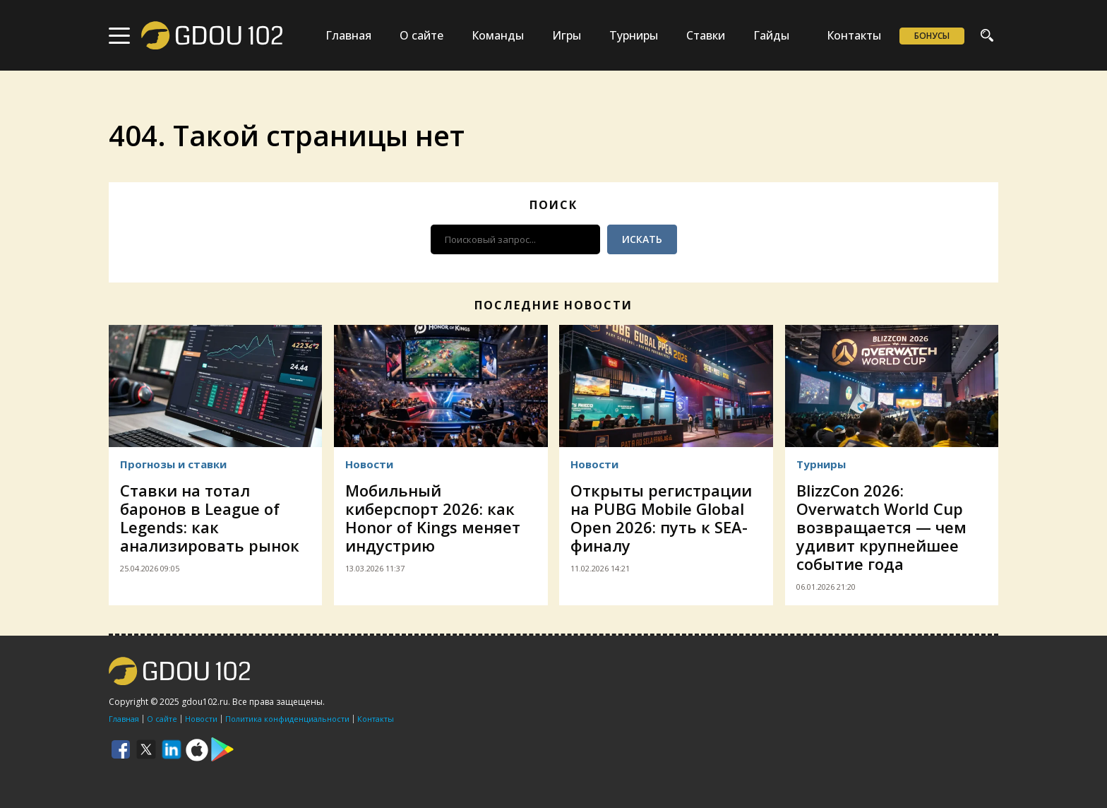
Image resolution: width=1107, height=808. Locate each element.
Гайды (771, 35)
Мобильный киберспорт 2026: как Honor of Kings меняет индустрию (432, 518)
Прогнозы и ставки (173, 464)
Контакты (854, 35)
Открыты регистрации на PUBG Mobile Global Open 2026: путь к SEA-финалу (661, 518)
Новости (369, 464)
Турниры (633, 35)
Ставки (705, 35)
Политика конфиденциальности (287, 718)
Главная (348, 35)
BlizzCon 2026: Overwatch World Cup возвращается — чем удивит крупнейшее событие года (881, 527)
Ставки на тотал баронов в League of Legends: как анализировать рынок (209, 518)
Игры (566, 35)
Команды (498, 35)
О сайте (421, 35)
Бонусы (932, 36)
